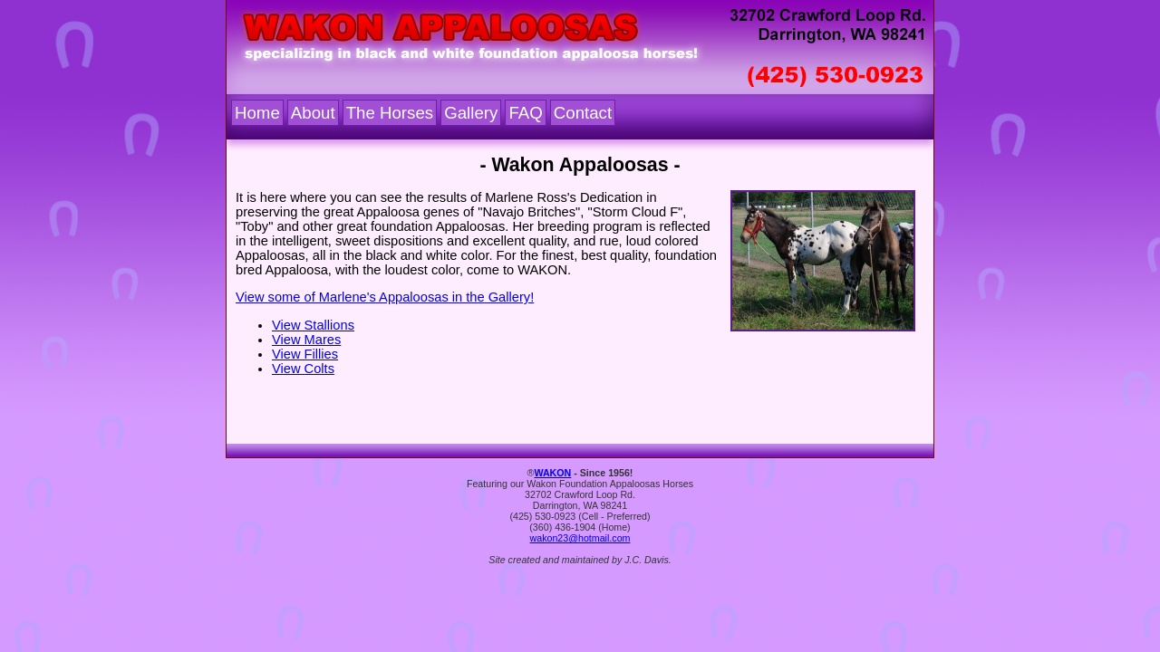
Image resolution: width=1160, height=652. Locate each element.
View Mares (306, 339)
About (313, 112)
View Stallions (313, 325)
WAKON (552, 472)
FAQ (525, 112)
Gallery (471, 112)
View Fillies (305, 354)
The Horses (389, 112)
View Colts (303, 368)
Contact (583, 112)
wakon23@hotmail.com (580, 537)
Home (257, 112)
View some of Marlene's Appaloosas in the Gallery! (385, 297)
